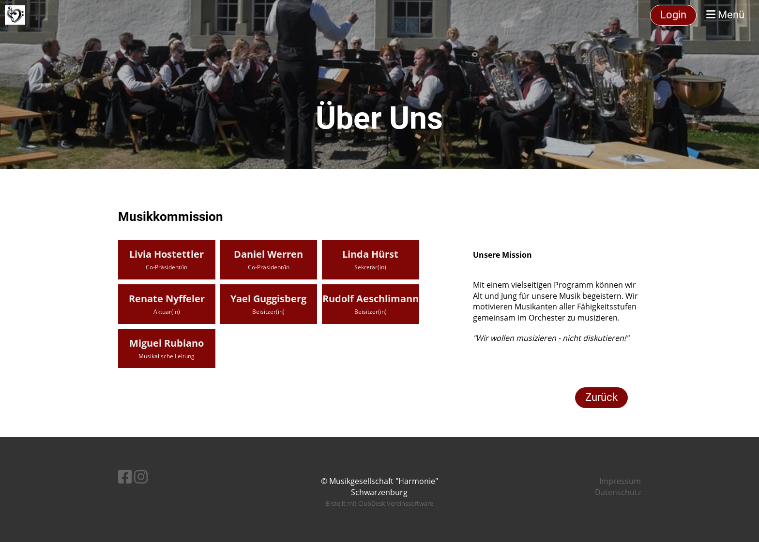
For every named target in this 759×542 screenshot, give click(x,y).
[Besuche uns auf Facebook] (125, 476)
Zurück (601, 397)
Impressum (620, 481)
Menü (725, 15)
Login (673, 15)
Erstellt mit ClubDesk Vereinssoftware (379, 503)
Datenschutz (618, 492)
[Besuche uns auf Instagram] (141, 476)
